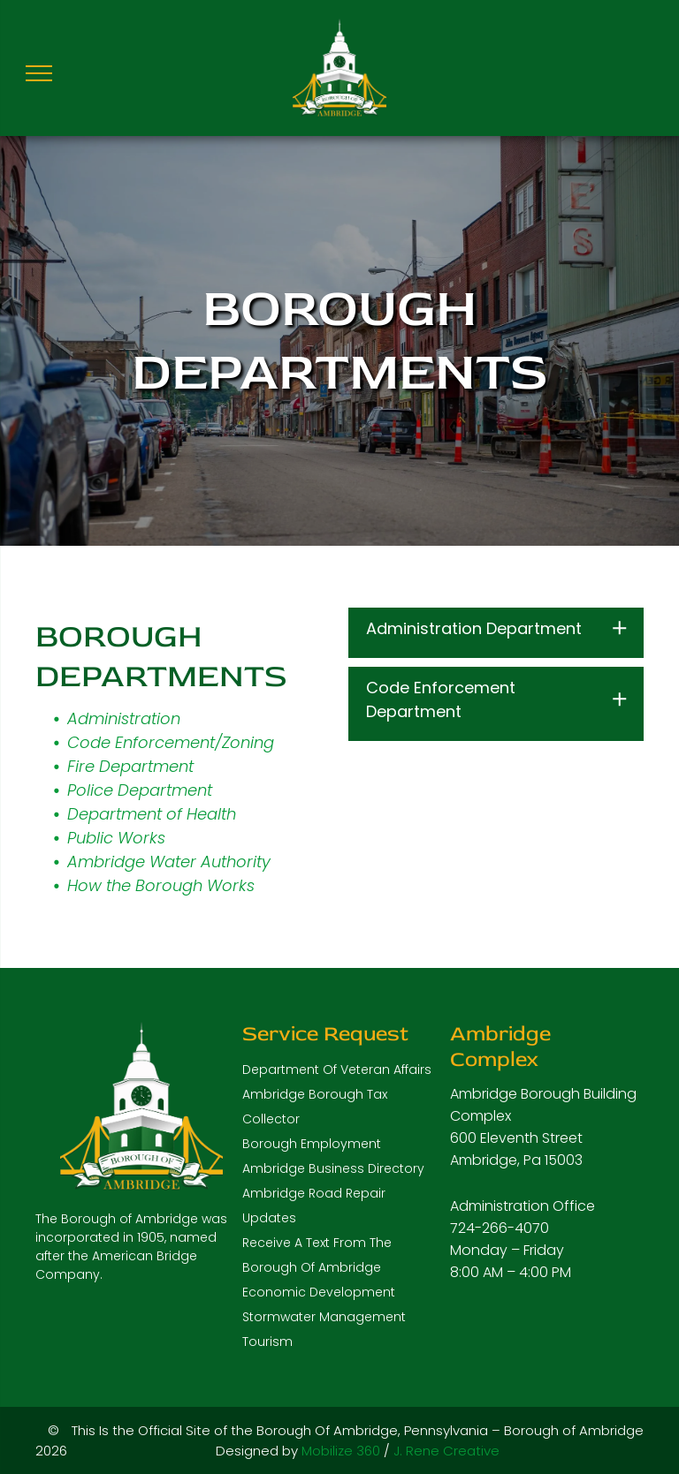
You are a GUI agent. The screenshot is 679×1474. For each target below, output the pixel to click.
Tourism (267, 1341)
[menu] (39, 73)
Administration (123, 718)
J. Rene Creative (446, 1450)
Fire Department (130, 766)
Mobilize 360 (340, 1450)
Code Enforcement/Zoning (170, 742)
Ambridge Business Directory (333, 1168)
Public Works (116, 838)
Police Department (139, 790)
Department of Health (151, 814)
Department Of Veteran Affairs (336, 1069)
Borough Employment (311, 1144)
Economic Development (318, 1292)
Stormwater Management (324, 1317)
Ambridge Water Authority (169, 861)
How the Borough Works (161, 885)
